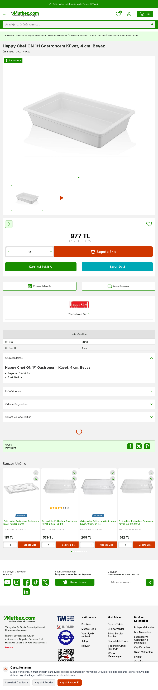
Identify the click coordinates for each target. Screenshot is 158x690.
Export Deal (117, 266)
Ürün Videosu (79, 391)
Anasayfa (9, 35)
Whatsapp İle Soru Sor (39, 286)
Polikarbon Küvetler (78, 35)
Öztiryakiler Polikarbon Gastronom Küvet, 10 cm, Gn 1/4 (98, 522)
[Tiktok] (35, 582)
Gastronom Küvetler (57, 35)
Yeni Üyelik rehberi (88, 635)
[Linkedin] (26, 591)
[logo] (25, 14)
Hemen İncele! (75, 582)
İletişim (85, 641)
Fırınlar (138, 656)
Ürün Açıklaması (79, 358)
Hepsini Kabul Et (69, 682)
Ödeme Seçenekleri (119, 286)
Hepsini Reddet (44, 682)
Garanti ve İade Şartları (79, 417)
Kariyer (86, 645)
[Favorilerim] (118, 14)
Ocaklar (138, 661)
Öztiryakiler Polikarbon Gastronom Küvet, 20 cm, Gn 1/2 (59, 522)
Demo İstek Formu (118, 641)
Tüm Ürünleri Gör (79, 314)
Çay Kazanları (142, 647)
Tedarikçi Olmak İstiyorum (117, 647)
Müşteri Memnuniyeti (115, 655)
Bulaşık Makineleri (144, 627)
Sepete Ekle (103, 252)
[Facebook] (26, 582)
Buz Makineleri (142, 632)
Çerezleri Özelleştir (16, 682)
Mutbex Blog (89, 628)
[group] (79, 118)
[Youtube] (7, 582)
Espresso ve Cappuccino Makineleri (141, 639)
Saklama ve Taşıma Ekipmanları (31, 35)
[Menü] (4, 13)
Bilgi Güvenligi (116, 628)
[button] (78, 177)
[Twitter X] (45, 582)
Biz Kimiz (87, 624)
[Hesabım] (129, 14)
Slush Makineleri (143, 652)
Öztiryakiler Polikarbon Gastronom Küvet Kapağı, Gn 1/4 (21, 522)
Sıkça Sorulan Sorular (115, 635)
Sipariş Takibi (115, 624)
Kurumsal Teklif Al (40, 266)
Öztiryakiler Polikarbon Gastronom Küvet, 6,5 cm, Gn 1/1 (136, 522)
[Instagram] (16, 582)
